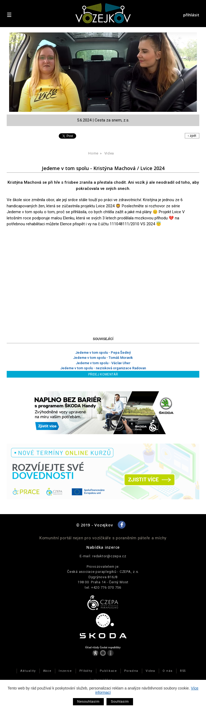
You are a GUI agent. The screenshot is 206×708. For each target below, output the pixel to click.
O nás (168, 671)
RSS (183, 671)
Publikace (108, 671)
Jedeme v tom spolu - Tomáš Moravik (103, 358)
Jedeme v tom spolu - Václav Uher (103, 363)
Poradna (131, 671)
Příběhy (86, 671)
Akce (47, 671)
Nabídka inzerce (103, 547)
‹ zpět (191, 136)
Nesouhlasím (88, 701)
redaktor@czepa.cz (109, 556)
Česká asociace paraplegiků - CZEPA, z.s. (103, 572)
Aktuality (28, 671)
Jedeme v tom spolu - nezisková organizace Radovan (103, 368)
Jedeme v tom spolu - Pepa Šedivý (103, 353)
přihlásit (191, 14)
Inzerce (65, 671)
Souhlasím (120, 701)
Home (93, 153)
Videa (109, 153)
